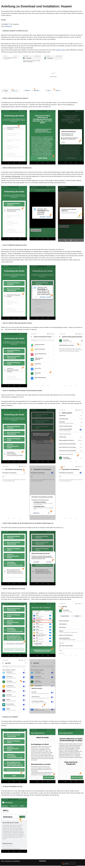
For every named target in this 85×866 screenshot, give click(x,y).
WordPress (17, 861)
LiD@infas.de (8, 26)
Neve (2, 861)
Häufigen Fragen (60, 50)
